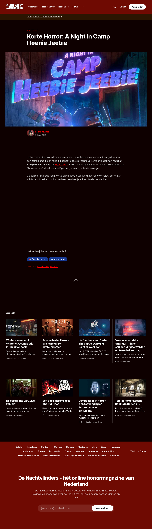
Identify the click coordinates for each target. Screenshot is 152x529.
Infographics (108, 451)
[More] (83, 7)
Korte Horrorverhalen (28, 455)
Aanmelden (137, 7)
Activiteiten (28, 451)
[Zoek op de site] (115, 7)
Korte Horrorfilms (51, 455)
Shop (94, 447)
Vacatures (33, 6)
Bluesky (70, 447)
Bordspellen (55, 451)
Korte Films (32, 30)
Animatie (54, 267)
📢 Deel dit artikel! (37, 259)
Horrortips (93, 451)
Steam (104, 447)
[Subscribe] (102, 508)
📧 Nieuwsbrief (58, 259)
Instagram (116, 447)
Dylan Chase (61, 164)
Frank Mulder (42, 131)
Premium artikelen (97, 455)
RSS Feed (57, 447)
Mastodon (83, 447)
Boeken (41, 451)
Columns (114, 455)
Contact (45, 447)
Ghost (143, 451)
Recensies (63, 6)
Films (75, 6)
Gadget (80, 451)
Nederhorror (48, 6)
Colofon (19, 447)
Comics (68, 451)
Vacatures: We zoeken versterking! (44, 16)
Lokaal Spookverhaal (74, 455)
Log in (123, 6)
